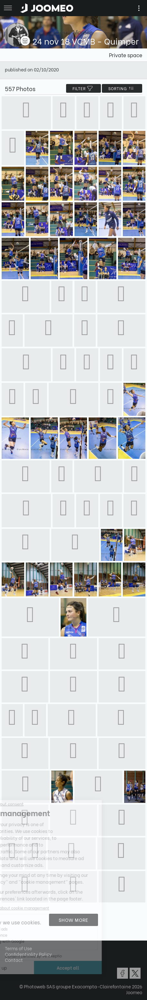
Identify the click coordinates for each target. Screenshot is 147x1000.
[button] (17, 967)
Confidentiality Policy (28, 954)
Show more (73, 919)
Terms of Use (18, 948)
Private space (125, 54)
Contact (14, 959)
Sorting (122, 88)
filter (83, 88)
